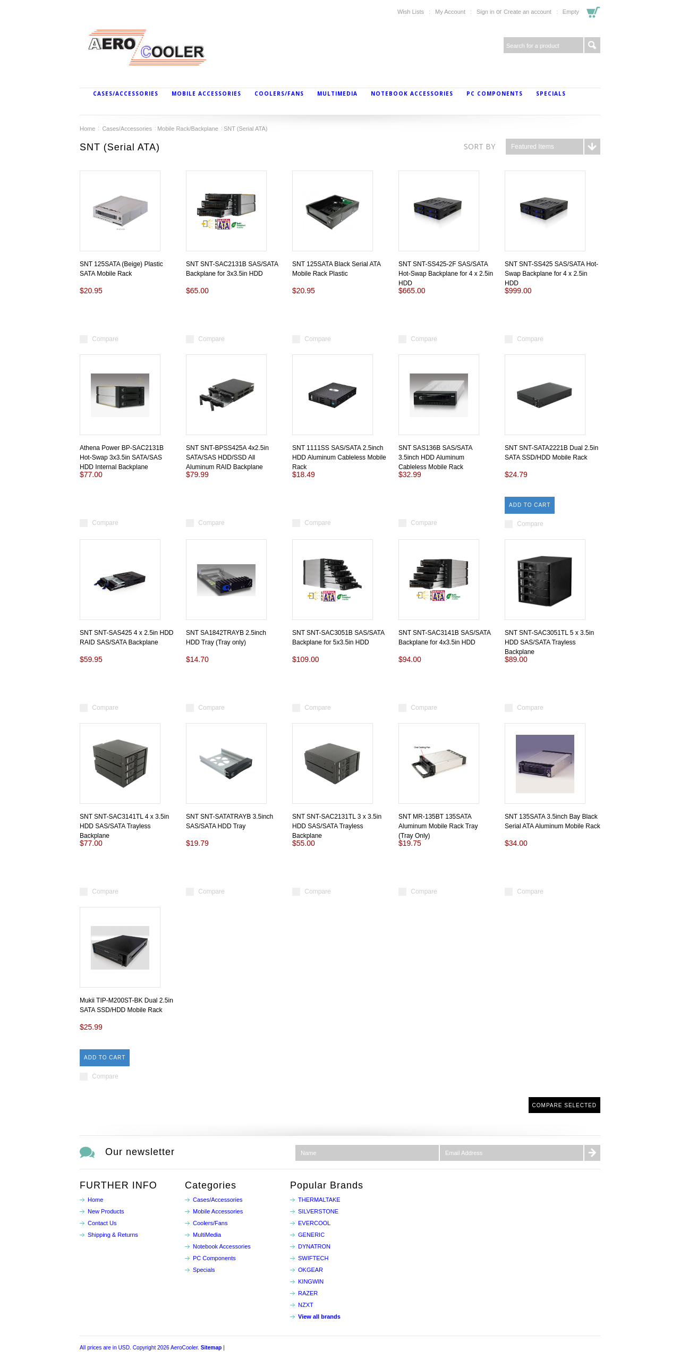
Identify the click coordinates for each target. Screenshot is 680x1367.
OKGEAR (310, 1270)
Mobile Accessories (206, 93)
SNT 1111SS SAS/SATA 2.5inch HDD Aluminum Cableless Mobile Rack (339, 457)
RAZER (308, 1293)
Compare (105, 339)
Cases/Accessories (125, 93)
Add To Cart (529, 505)
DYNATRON (314, 1246)
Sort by (479, 146)
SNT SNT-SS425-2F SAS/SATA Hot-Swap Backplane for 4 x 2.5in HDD (445, 273)
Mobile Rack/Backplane (187, 128)
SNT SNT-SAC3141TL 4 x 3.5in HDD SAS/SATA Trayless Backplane (124, 826)
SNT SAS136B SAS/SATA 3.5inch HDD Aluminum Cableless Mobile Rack (435, 457)
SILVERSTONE (318, 1211)
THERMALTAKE (319, 1199)
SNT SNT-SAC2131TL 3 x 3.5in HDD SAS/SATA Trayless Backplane (336, 826)
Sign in (486, 12)
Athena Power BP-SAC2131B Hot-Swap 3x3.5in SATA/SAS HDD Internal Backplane (122, 457)
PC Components (494, 93)
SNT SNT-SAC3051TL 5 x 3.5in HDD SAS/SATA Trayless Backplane (549, 642)
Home (87, 128)
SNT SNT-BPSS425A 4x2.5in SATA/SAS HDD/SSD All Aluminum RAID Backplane (227, 457)
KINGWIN (311, 1281)
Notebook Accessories (412, 93)
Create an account (527, 12)
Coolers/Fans (279, 93)
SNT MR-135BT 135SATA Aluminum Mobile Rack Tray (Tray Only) (438, 826)
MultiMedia (337, 93)
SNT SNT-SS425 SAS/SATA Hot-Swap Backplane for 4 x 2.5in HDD (551, 273)
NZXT (305, 1305)
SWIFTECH (313, 1258)
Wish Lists (410, 12)
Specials (551, 93)
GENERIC (311, 1235)
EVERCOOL (314, 1223)
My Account (450, 12)
